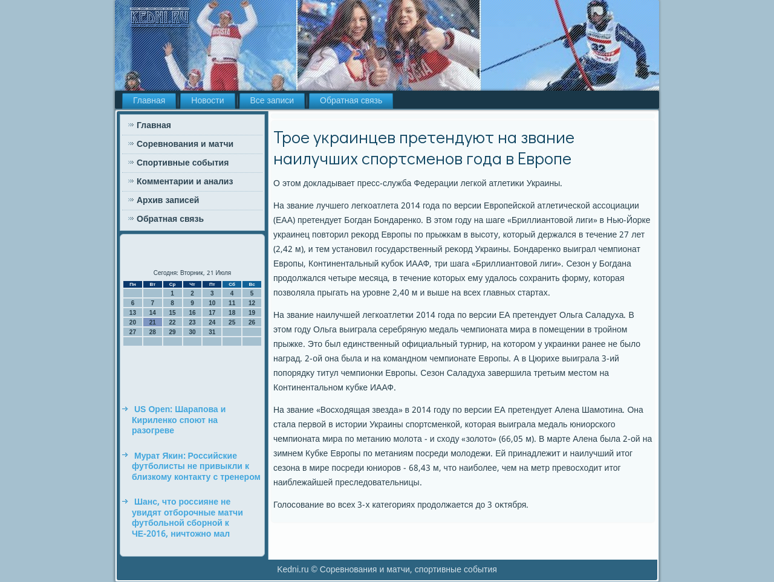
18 (232, 312)
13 (132, 312)
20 (132, 322)
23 (192, 322)
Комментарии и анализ (185, 182)
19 (252, 312)
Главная (149, 101)
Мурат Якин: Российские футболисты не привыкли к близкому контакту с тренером (196, 467)
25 (232, 322)
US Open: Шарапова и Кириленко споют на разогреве (179, 420)
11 (232, 303)
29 (172, 332)
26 (252, 322)
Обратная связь (351, 101)
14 (152, 312)
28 (152, 332)
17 (212, 312)
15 (172, 312)
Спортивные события (183, 163)
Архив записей (168, 200)
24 (212, 322)
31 (212, 332)
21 (152, 322)
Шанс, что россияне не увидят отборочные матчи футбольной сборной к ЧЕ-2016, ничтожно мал (187, 518)
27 (132, 332)
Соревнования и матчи (185, 144)
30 (192, 332)
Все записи (272, 101)
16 (192, 312)
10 (212, 303)
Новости (207, 101)
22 (172, 322)
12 (252, 303)
